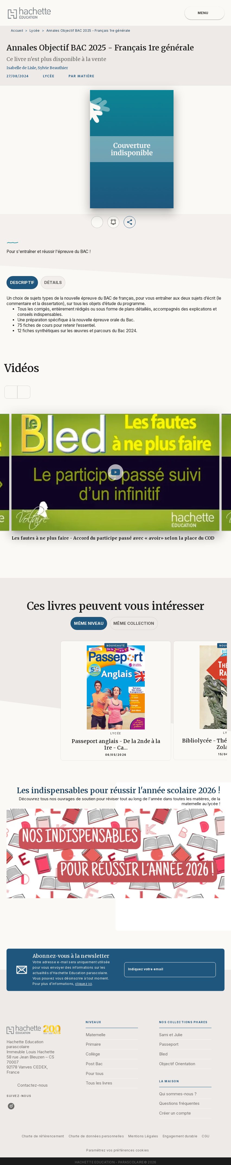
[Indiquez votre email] (163, 969)
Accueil (17, 30)
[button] (49, 76)
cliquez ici (83, 984)
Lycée (35, 30)
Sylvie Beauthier (53, 67)
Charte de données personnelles (96, 1136)
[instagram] (11, 1106)
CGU (205, 1136)
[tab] (22, 282)
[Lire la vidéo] (115, 472)
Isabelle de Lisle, (22, 67)
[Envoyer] (209, 969)
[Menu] (204, 13)
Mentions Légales (143, 1136)
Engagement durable (180, 1136)
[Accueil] (29, 13)
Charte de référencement (43, 1136)
